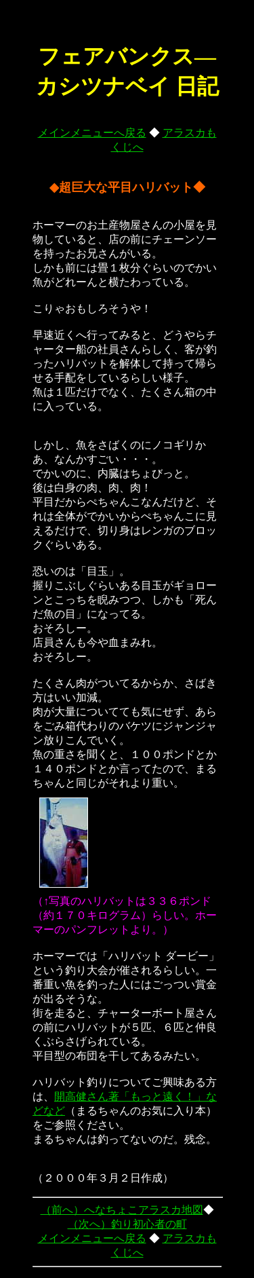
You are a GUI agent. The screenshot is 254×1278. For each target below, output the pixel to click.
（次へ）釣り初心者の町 (127, 1224)
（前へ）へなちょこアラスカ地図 (122, 1210)
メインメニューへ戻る (92, 132)
